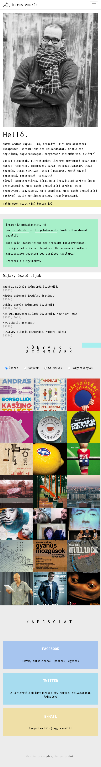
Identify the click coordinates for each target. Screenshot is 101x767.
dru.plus (46, 756)
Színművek (53, 368)
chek (70, 756)
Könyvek (31, 368)
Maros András (25, 5)
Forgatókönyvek (80, 368)
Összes (11, 368)
